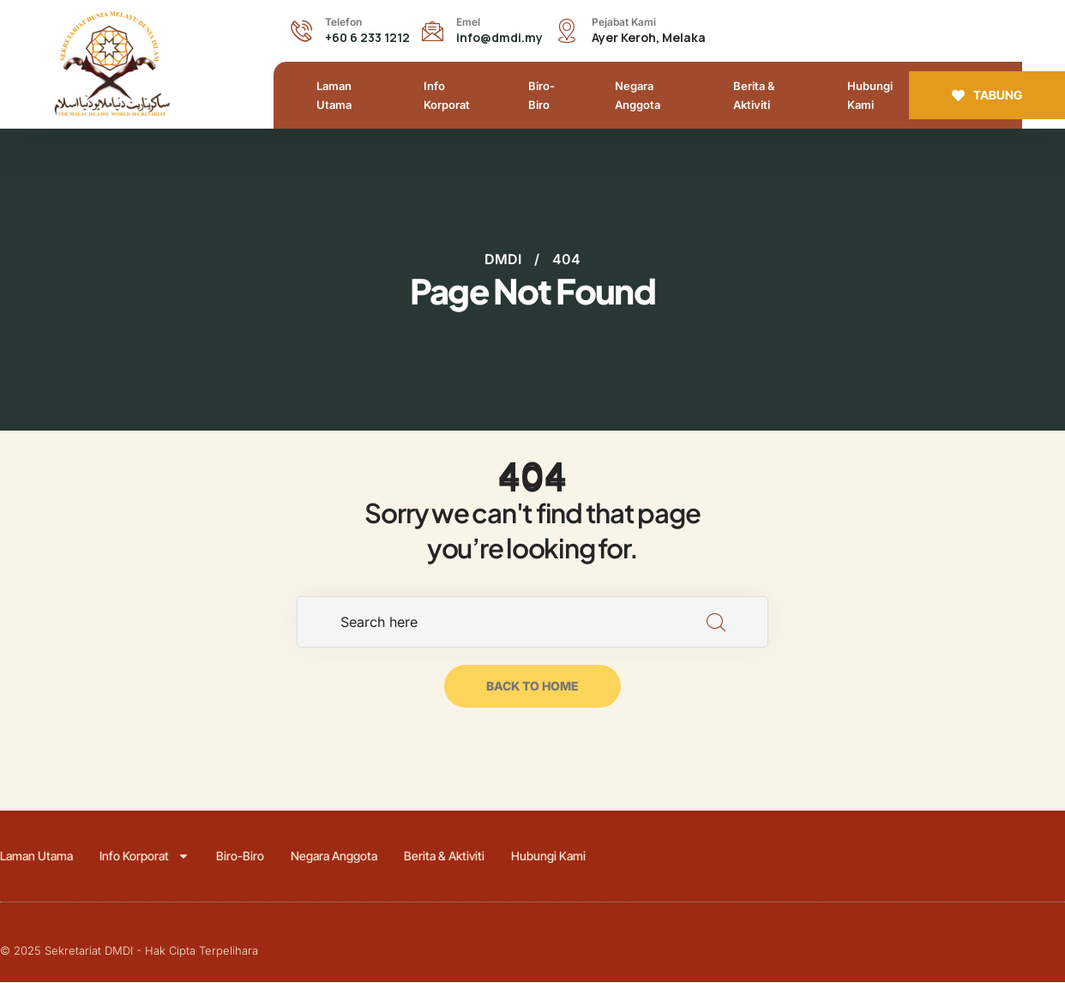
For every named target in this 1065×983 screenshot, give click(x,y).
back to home (532, 686)
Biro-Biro (541, 95)
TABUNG (987, 94)
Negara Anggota (637, 95)
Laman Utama (334, 95)
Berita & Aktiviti (754, 95)
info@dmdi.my (499, 37)
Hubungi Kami (870, 95)
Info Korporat (447, 95)
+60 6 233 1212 (367, 37)
